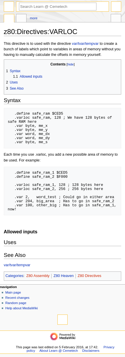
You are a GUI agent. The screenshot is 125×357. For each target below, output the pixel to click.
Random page (15, 303)
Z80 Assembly (38, 276)
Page (9, 19)
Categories (14, 276)
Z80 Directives (89, 276)
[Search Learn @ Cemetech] (57, 6)
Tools (116, 19)
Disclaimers (90, 350)
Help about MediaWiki (21, 308)
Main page (13, 292)
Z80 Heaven (64, 276)
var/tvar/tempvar (85, 44)
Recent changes (17, 297)
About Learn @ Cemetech (58, 350)
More (34, 18)
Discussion (21, 19)
